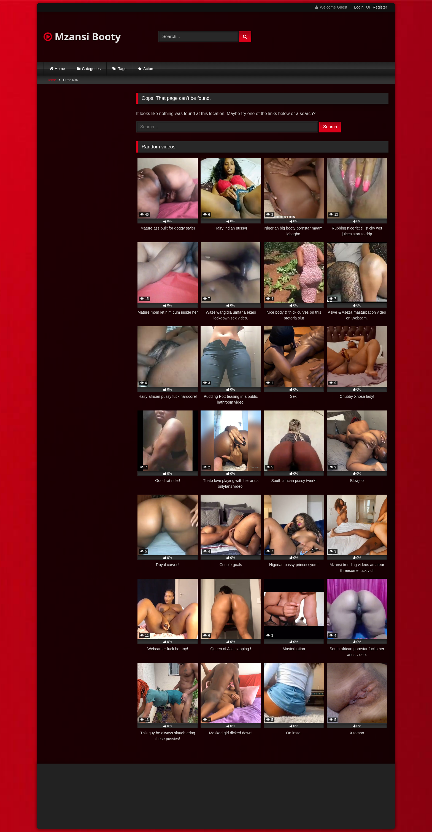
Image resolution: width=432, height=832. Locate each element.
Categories (91, 68)
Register (380, 7)
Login (358, 7)
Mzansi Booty (82, 36)
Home (60, 68)
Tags (122, 68)
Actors (148, 68)
